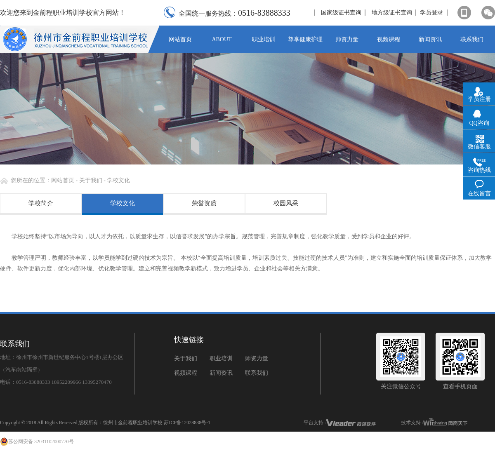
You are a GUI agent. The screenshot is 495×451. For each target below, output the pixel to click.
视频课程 (185, 373)
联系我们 (256, 373)
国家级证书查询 (341, 12)
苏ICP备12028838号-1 (187, 422)
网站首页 (62, 180)
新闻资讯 (221, 373)
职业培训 (221, 358)
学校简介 (40, 203)
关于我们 (90, 180)
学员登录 (431, 12)
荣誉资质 (204, 203)
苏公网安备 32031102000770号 (37, 441)
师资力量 (256, 358)
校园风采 (285, 203)
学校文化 (122, 203)
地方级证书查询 (392, 12)
